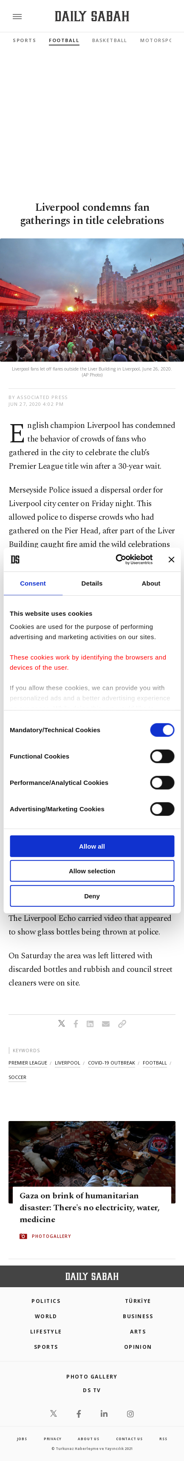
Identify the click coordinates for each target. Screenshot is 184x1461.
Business (138, 1316)
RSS (163, 1438)
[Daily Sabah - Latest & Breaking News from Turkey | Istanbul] (92, 16)
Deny (92, 895)
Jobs (22, 1438)
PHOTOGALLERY (51, 1237)
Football (64, 40)
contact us (129, 1438)
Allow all (92, 845)
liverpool (67, 1062)
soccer (17, 1077)
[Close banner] (171, 560)
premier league (27, 1062)
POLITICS (45, 1301)
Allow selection (92, 871)
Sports (24, 40)
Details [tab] (92, 582)
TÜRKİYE (138, 1301)
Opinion (138, 1347)
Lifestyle (46, 1331)
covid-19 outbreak (111, 1062)
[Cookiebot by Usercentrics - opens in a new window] (116, 559)
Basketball (109, 40)
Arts (138, 1331)
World (46, 1316)
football (155, 1062)
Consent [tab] (33, 582)
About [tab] (151, 582)
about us (88, 1438)
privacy (53, 1438)
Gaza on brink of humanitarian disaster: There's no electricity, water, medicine (89, 1208)
